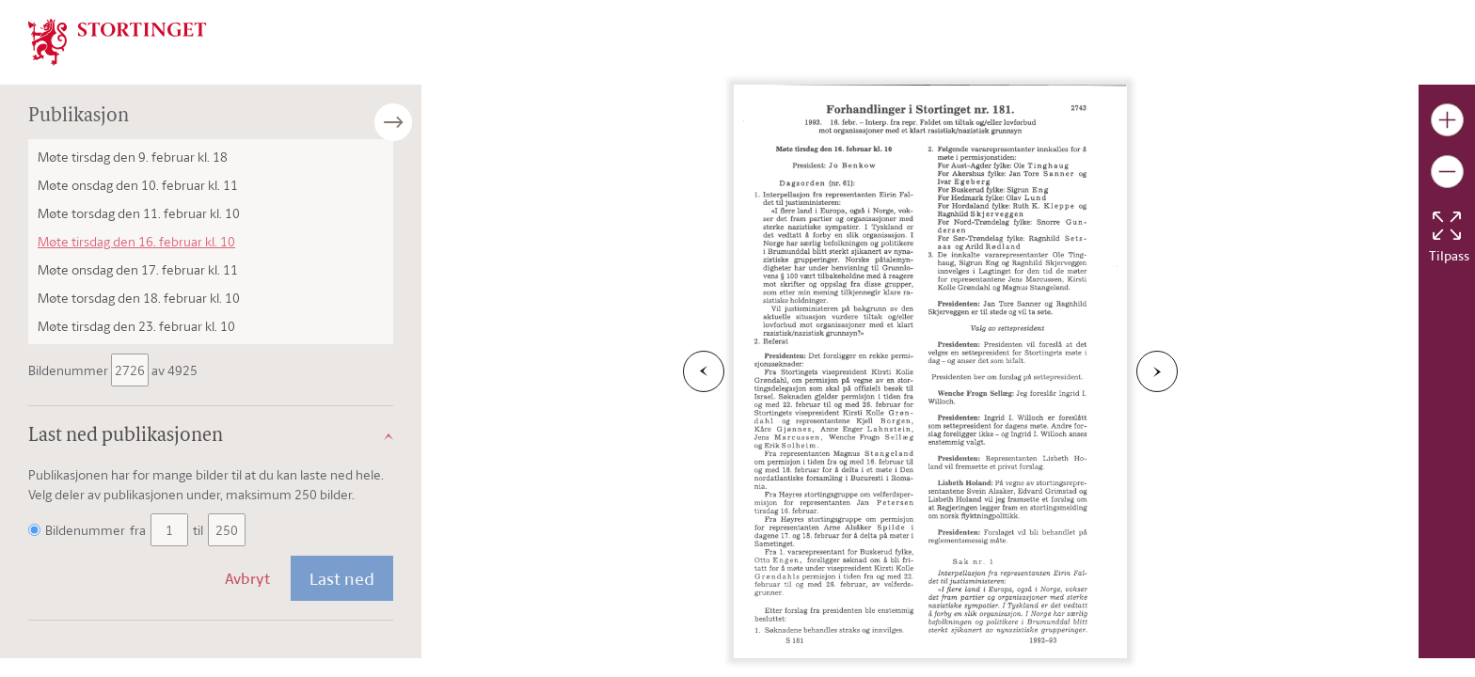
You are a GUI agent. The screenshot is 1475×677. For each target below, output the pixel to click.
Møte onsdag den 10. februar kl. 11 (138, 185)
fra (138, 530)
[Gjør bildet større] (1447, 119)
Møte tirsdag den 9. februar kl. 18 (133, 156)
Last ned (341, 578)
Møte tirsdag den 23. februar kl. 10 (136, 326)
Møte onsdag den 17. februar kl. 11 (138, 269)
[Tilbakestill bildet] (1447, 225)
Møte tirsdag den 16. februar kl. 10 (136, 241)
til (198, 530)
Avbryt (247, 578)
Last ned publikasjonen (125, 436)
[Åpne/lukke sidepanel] (421, 122)
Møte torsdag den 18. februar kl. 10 (139, 298)
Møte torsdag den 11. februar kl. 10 (139, 213)
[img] (117, 40)
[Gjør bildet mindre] (1447, 171)
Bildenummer (69, 370)
